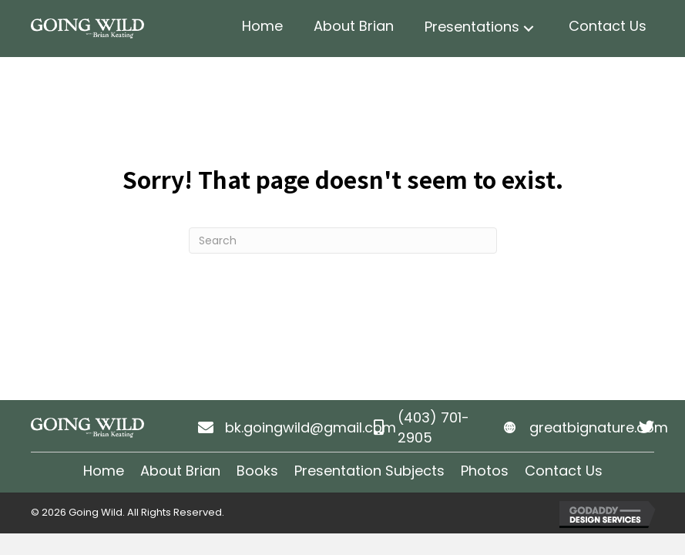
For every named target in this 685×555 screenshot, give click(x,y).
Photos (485, 470)
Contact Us (564, 470)
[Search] (343, 240)
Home (103, 470)
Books (257, 470)
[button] (528, 29)
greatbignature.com (598, 427)
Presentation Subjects (369, 470)
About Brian (180, 470)
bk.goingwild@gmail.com (310, 427)
